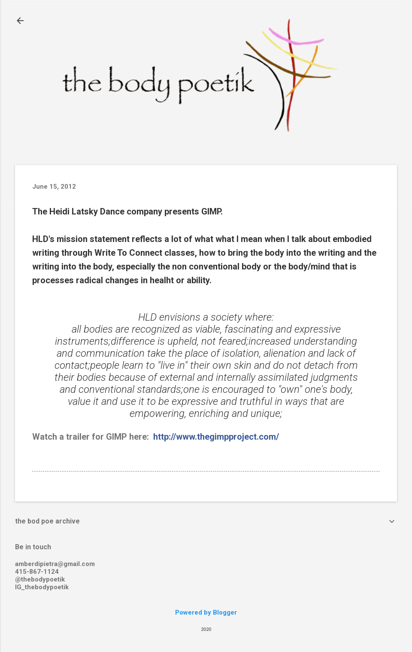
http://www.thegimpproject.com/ (216, 437)
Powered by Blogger (206, 612)
